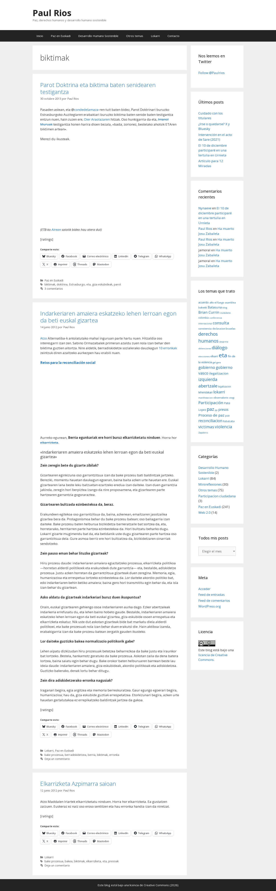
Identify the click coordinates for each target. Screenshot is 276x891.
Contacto (173, 36)
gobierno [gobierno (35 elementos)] (206, 367)
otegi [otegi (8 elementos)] (231, 397)
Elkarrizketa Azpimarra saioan (78, 783)
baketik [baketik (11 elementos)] (202, 307)
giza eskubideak (102, 284)
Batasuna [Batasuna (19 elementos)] (215, 307)
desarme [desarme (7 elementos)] (223, 341)
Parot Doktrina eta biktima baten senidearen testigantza (98, 88)
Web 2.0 (204, 512)
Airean (56, 229)
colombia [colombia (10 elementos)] (203, 317)
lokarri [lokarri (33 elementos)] (219, 392)
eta (88, 284)
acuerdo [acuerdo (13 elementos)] (203, 302)
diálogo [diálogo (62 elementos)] (219, 347)
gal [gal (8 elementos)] (214, 362)
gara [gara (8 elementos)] (218, 362)
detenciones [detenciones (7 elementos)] (204, 348)
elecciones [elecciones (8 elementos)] (204, 356)
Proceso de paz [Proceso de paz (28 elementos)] (211, 415)
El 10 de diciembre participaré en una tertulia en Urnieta (212, 150)
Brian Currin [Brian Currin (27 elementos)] (208, 312)
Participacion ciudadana (217, 496)
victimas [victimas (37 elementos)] (206, 426)
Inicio (39, 36)
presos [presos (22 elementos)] (223, 409)
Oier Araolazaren (97, 119)
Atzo (43, 338)
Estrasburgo (77, 284)
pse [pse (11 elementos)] (227, 415)
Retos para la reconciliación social (67, 362)
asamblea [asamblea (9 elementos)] (230, 302)
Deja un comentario (57, 759)
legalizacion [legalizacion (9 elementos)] (224, 386)
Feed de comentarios (214, 600)
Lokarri (155, 36)
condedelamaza (86, 109)
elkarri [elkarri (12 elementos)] (214, 356)
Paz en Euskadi (61, 36)
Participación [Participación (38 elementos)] (210, 402)
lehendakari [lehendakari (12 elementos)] (205, 392)
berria (91, 755)
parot (117, 284)
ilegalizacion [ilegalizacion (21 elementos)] (218, 373)
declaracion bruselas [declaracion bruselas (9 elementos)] (223, 328)
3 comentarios (53, 288)
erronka (114, 755)
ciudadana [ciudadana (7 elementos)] (225, 313)
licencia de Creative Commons (149, 885)
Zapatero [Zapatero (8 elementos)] (203, 432)
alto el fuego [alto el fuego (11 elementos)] (216, 302)
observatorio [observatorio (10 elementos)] (221, 397)
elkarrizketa (49, 442)
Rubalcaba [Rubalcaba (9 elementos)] (229, 421)
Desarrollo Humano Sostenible (98, 36)
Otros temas (134, 36)
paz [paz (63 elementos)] (210, 409)
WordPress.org (209, 606)
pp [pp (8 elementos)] (216, 410)
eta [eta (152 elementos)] (223, 355)
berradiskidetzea (75, 755)
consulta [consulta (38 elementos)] (221, 322)
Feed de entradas (211, 594)
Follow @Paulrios (211, 73)
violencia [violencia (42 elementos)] (223, 426)
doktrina (62, 284)
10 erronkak (168, 348)
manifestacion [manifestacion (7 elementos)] (205, 397)
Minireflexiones (210, 484)
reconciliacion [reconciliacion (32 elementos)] (210, 420)
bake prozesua (53, 755)
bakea (68, 861)
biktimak (49, 284)
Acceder (204, 589)
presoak (113, 861)
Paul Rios (52, 13)
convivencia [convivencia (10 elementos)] (205, 328)
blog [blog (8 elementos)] (225, 307)
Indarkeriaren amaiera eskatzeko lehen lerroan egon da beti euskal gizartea (108, 316)
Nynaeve (204, 208)
